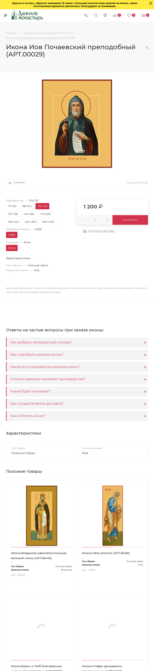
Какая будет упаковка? (30, 391)
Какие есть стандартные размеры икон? (45, 367)
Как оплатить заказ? (27, 416)
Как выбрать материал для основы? (41, 342)
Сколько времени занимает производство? (47, 379)
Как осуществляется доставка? (37, 403)
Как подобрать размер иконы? (37, 354)
